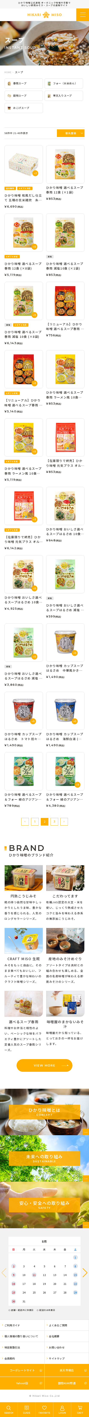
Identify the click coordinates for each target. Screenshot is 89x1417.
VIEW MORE (44, 1065)
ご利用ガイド (12, 1325)
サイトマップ (56, 1358)
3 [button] (54, 821)
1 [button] (34, 821)
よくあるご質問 (58, 1325)
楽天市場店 (67, 1370)
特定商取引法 (12, 1347)
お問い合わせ (56, 1347)
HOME (7, 72)
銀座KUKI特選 (67, 1383)
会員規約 (9, 1358)
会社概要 (54, 1336)
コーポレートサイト (22, 1370)
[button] (25, 822)
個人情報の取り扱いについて (21, 1336)
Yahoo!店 (22, 1383)
